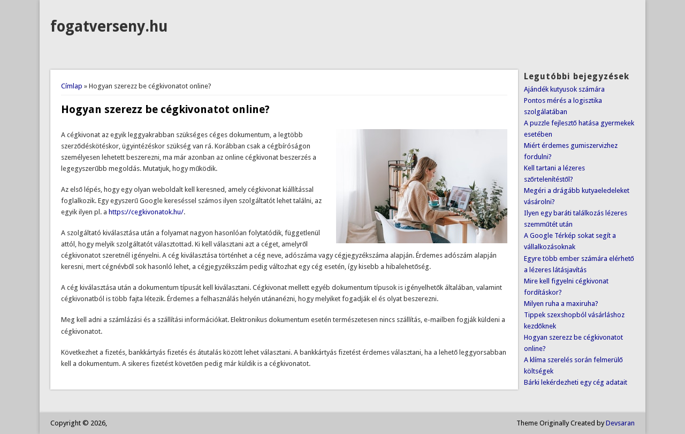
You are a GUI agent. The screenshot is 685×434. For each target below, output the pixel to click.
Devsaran (620, 423)
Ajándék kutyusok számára (564, 89)
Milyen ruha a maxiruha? (561, 304)
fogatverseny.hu (109, 26)
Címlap (71, 86)
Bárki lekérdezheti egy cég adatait (575, 382)
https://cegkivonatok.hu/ (146, 212)
